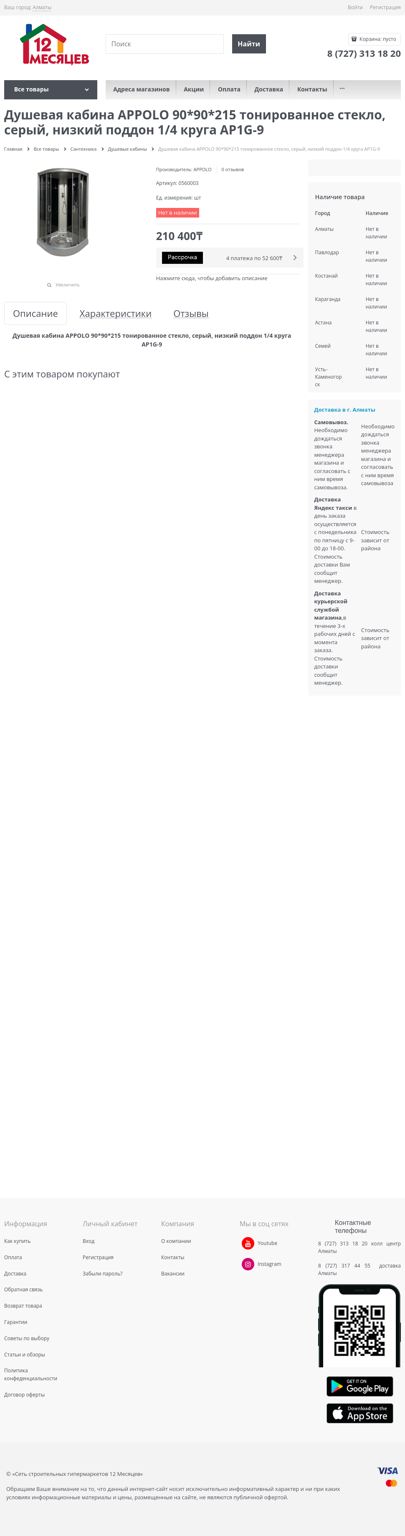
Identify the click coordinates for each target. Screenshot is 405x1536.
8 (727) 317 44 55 (346, 1265)
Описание (35, 313)
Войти (355, 7)
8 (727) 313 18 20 (342, 1243)
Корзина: (377, 39)
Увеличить (68, 284)
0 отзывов (232, 169)
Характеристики (116, 313)
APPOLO (203, 169)
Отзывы (191, 313)
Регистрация (385, 7)
